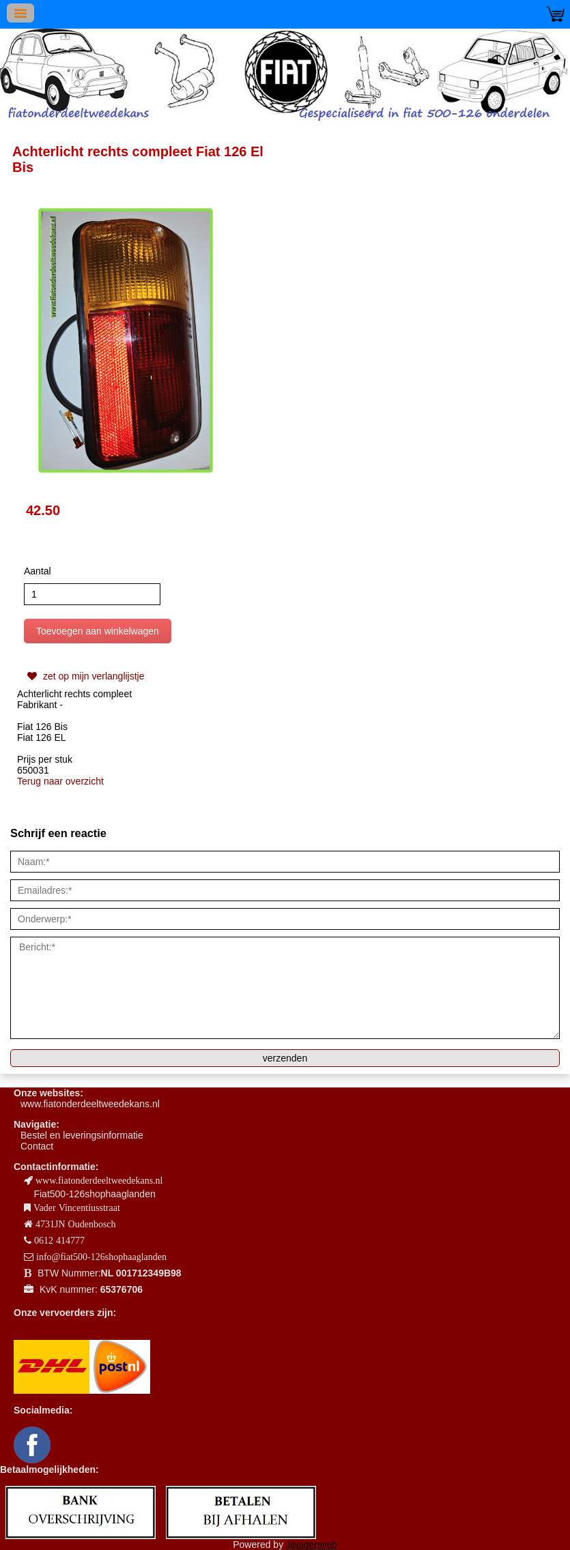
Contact (36, 1146)
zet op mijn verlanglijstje (84, 676)
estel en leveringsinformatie (85, 1135)
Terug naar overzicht (60, 781)
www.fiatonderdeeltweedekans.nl (90, 1103)
